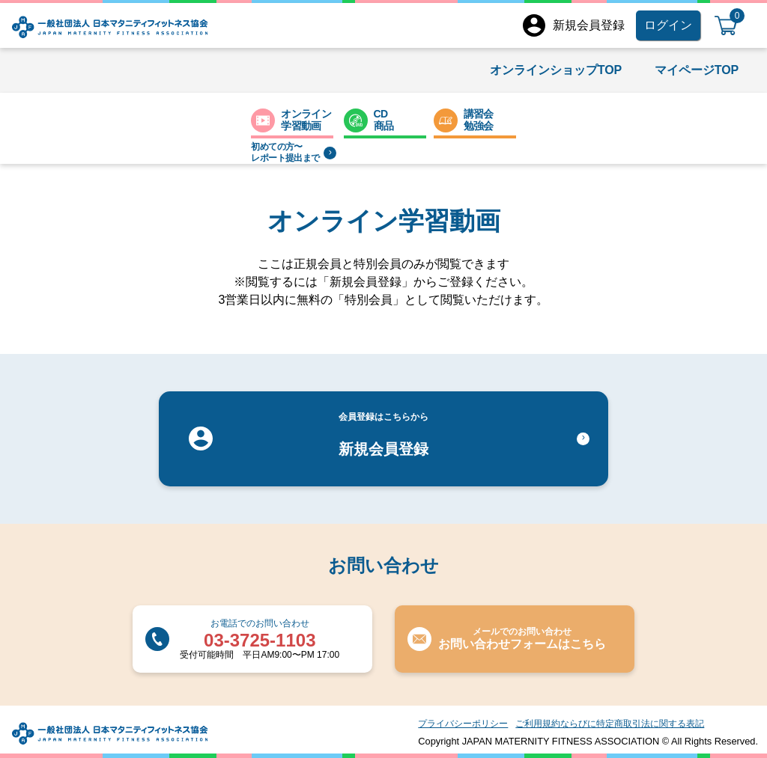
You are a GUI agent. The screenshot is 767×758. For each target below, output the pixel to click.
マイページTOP (697, 70)
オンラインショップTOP (556, 70)
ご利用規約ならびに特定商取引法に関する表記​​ (609, 723)
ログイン (668, 25)
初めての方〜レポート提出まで (293, 152)
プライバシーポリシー (463, 723)
